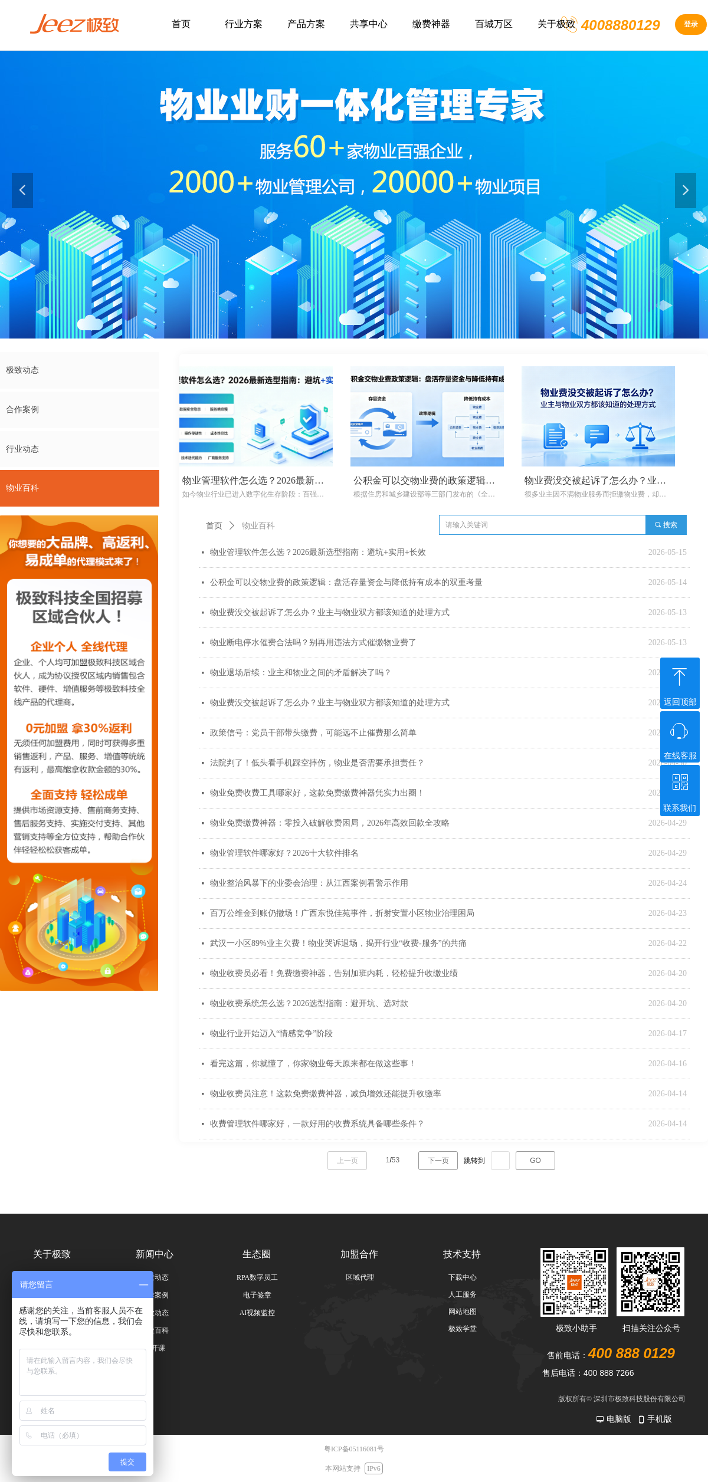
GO (535, 1160)
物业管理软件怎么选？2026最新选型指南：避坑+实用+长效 (318, 552)
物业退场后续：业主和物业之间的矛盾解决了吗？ (301, 672)
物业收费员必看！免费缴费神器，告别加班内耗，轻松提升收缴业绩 (334, 973)
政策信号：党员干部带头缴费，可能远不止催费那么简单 (313, 732)
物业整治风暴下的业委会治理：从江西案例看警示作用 (309, 883)
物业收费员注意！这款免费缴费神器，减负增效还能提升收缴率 (325, 1093)
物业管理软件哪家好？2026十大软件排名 (284, 853)
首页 (214, 525)
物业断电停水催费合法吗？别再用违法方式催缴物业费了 (313, 642)
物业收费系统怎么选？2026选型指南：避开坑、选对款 (309, 1003)
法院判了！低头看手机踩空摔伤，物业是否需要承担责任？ (317, 762)
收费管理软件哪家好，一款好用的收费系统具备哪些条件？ (317, 1123)
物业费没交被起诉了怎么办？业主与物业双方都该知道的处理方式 (330, 612)
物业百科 (258, 525)
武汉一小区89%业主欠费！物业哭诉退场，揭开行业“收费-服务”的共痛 (338, 943)
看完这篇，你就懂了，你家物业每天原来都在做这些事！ (313, 1063)
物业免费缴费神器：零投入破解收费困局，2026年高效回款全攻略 (330, 823)
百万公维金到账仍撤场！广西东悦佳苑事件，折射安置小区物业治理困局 (342, 913)
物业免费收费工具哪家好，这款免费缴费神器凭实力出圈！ (317, 792)
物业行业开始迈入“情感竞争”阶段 (271, 1033)
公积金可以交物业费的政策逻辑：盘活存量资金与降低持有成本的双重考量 (346, 582)
